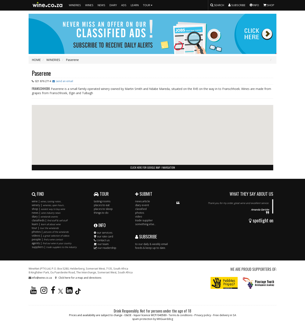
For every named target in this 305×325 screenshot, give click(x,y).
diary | (45, 216)
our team (101, 244)
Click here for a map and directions (79, 278)
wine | (47, 201)
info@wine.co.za (42, 278)
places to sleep (103, 209)
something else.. (145, 224)
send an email (64, 81)
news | (46, 213)
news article (142, 201)
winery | (48, 205)
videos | (50, 235)
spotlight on (261, 220)
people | (47, 239)
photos (139, 213)
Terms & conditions (180, 315)
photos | (50, 232)
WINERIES (75, 5)
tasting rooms (102, 201)
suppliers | (54, 247)
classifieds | (49, 220)
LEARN (135, 5)
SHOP (268, 5)
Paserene (41, 73)
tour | (45, 228)
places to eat (102, 205)
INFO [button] (254, 5)
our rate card (103, 236)
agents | (51, 243)
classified (141, 209)
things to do (101, 213)
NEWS (101, 5)
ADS (123, 5)
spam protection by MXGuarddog (152, 319)
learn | (46, 224)
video (138, 216)
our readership (105, 248)
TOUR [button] (148, 5)
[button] (152, 131)
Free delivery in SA (224, 315)
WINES (89, 5)
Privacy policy (202, 315)
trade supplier (144, 220)
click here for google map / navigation (152, 167)
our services (103, 232)
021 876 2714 (43, 81)
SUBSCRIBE (146, 236)
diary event (142, 205)
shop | (48, 209)
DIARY (113, 5)
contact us (102, 240)
